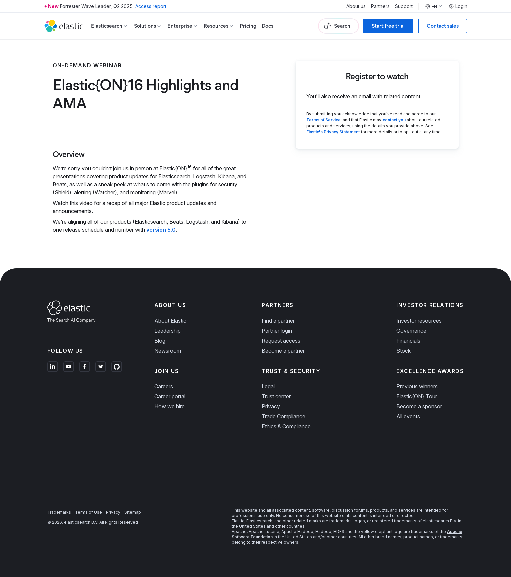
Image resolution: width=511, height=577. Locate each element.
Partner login (277, 330)
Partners (380, 6)
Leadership (167, 330)
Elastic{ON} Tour (416, 396)
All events (408, 416)
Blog (159, 340)
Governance (411, 330)
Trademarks (59, 512)
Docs (267, 26)
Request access (281, 340)
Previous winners (417, 386)
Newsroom (167, 350)
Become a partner (283, 350)
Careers (163, 386)
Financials (408, 340)
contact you (394, 119)
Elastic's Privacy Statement (333, 131)
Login (458, 6)
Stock (403, 350)
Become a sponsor (419, 406)
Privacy (271, 406)
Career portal (169, 396)
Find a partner (278, 320)
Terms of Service (323, 119)
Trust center (276, 396)
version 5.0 (161, 229)
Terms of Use (88, 512)
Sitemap (132, 512)
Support (404, 6)
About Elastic (170, 320)
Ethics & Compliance (286, 426)
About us (356, 6)
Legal (268, 386)
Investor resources (419, 320)
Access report (150, 6)
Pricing (248, 26)
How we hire (169, 406)
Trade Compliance (283, 416)
